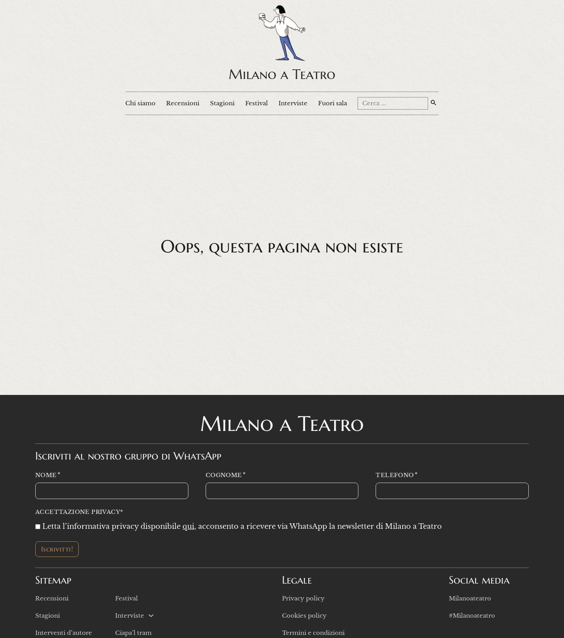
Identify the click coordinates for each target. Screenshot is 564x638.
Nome (46, 475)
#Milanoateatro (472, 615)
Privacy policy (303, 598)
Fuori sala (332, 103)
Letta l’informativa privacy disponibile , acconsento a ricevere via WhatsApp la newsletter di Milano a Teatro (242, 526)
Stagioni (222, 103)
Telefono (395, 475)
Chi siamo (140, 103)
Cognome (224, 475)
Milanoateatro (470, 598)
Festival (256, 103)
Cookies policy (304, 615)
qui (188, 526)
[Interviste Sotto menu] (151, 615)
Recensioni (182, 103)
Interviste (292, 103)
